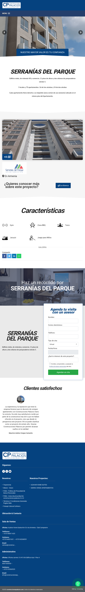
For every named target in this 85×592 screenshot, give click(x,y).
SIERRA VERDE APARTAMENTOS (42, 488)
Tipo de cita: (52, 341)
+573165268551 (21, 539)
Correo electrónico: (55, 325)
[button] (6, 13)
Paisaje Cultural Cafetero (11, 506)
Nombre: (51, 317)
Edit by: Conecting (77, 589)
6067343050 (6, 563)
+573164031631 (8, 539)
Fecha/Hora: (52, 348)
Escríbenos (63, 185)
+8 (7, 157)
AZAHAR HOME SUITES (39, 485)
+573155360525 (9, 569)
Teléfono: (51, 333)
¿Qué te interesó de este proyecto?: (61, 356)
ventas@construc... (9, 545)
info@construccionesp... (10, 575)
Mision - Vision (8, 488)
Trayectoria (7, 485)
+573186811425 (9, 533)
